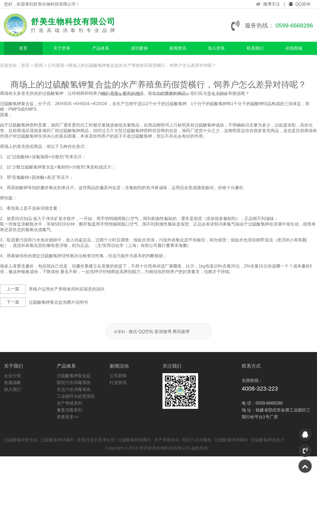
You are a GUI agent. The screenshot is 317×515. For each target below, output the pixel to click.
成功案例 (139, 48)
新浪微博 (163, 331)
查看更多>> (68, 417)
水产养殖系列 (69, 403)
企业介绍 (12, 375)
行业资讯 (118, 382)
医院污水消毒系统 (74, 382)
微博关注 (268, 4)
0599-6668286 (294, 25)
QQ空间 (145, 331)
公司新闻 (56, 65)
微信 (133, 331)
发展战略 (12, 382)
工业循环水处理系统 (76, 396)
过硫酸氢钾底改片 (268, 440)
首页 (23, 48)
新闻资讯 (177, 48)
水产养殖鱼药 (166, 440)
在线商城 (293, 48)
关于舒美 (61, 48)
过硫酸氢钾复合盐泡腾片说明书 (58, 302)
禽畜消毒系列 (69, 410)
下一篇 (13, 302)
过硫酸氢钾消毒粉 (231, 440)
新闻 (38, 65)
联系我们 (255, 48)
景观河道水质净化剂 (96, 440)
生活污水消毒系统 (74, 389)
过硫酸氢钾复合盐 (74, 375)
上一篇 (13, 289)
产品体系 (100, 48)
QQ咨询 (299, 4)
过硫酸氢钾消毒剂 (57, 440)
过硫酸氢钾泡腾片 (134, 440)
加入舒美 (216, 48)
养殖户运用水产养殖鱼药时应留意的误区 (67, 289)
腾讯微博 (181, 331)
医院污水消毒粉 (197, 440)
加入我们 (12, 389)
